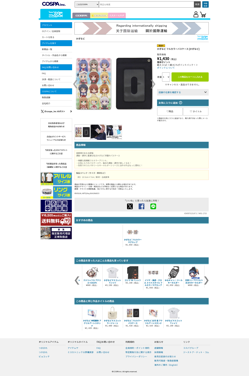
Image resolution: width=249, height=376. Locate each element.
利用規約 (129, 342)
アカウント (47, 25)
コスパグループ (190, 347)
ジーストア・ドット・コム (196, 352)
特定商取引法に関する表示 (138, 352)
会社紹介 (46, 103)
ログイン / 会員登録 (51, 31)
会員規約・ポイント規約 (137, 347)
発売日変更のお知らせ (165, 356)
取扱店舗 (46, 97)
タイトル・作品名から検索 (54, 55)
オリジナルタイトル (78, 342)
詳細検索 (205, 4)
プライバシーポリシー (136, 356)
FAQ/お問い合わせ (50, 67)
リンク (186, 342)
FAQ (44, 73)
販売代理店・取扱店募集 (166, 360)
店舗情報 (158, 347)
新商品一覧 (47, 49)
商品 (170, 111)
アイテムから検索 (50, 61)
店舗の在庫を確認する (170, 92)
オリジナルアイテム (49, 342)
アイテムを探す (49, 43)
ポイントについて (166, 67)
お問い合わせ (48, 85)
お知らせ (158, 342)
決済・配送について (51, 79)
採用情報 (158, 352)
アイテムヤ (73, 347)
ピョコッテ (44, 356)
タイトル (196, 111)
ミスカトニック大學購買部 (81, 352)
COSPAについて (49, 91)
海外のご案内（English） (166, 364)
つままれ (43, 347)
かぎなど (80, 38)
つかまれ (43, 352)
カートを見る (48, 37)
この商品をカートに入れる (190, 77)
